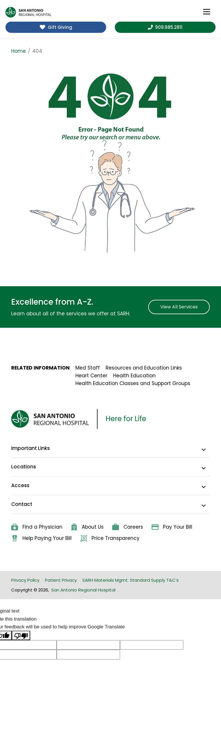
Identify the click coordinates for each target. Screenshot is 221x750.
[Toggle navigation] (206, 12)
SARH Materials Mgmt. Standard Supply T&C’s (130, 580)
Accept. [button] (179, 742)
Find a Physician (36, 526)
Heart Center (91, 375)
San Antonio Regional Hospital (83, 590)
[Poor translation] (21, 635)
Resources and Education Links (144, 367)
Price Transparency (110, 538)
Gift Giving (56, 27)
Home (18, 51)
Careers (127, 526)
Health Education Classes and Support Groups (132, 383)
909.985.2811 (165, 27)
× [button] (197, 742)
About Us (87, 527)
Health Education (134, 375)
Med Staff (87, 367)
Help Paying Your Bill (41, 538)
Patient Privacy (61, 580)
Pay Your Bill (172, 526)
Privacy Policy (25, 580)
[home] (28, 12)
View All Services (179, 307)
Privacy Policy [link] (145, 742)
